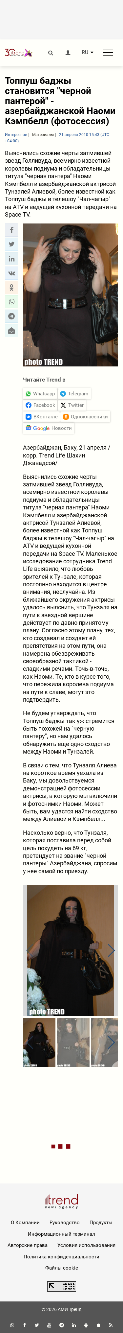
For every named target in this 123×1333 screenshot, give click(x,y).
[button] (11, 230)
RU (85, 52)
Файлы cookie (61, 1268)
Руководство (65, 1223)
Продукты (101, 1223)
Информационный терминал (61, 1234)
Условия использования (86, 1245)
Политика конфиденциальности (61, 1257)
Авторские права (28, 1245)
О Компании (25, 1223)
